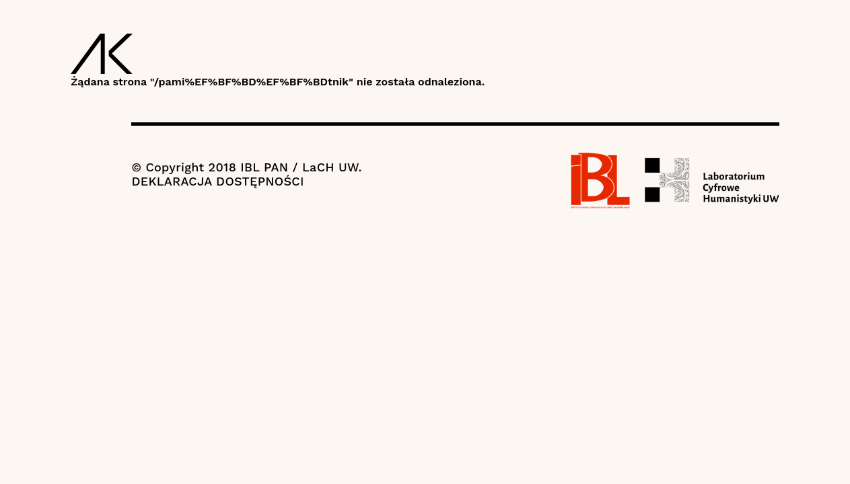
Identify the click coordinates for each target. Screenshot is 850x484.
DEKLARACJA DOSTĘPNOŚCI (217, 181)
